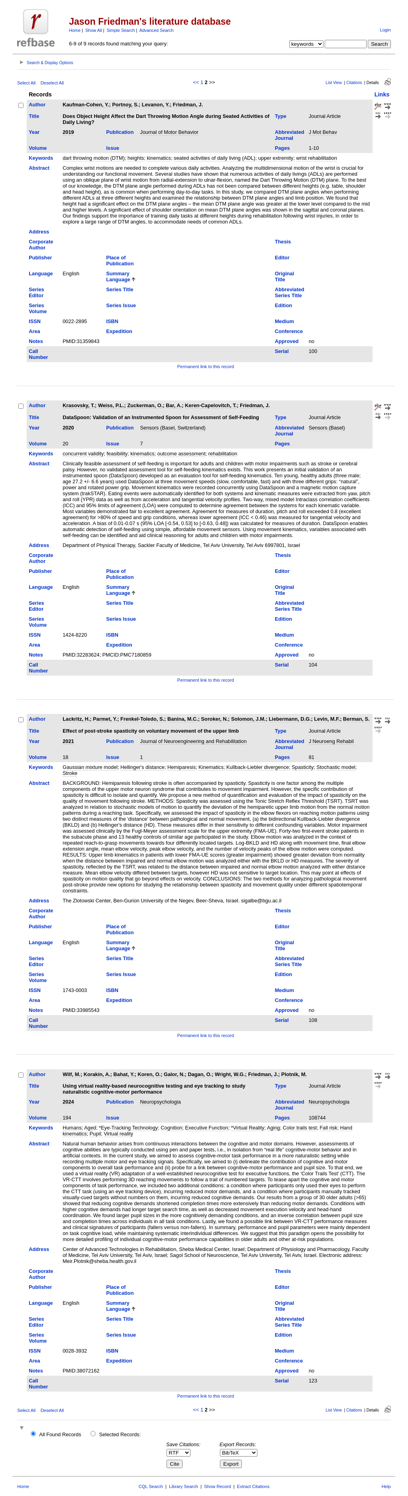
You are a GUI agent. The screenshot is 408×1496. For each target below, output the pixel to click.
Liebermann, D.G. (290, 719)
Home (74, 30)
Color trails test (300, 1128)
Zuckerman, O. (145, 405)
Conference (289, 331)
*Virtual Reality (248, 1128)
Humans (72, 1128)
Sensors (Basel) (327, 428)
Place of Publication (120, 261)
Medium (284, 321)
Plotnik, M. (294, 1074)
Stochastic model (335, 767)
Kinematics (211, 767)
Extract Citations (253, 1486)
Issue (113, 148)
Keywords (41, 158)
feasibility (117, 454)
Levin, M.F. (327, 719)
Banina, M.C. (182, 719)
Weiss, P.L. (111, 405)
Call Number (38, 354)
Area (34, 331)
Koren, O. (149, 1074)
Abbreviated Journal (289, 135)
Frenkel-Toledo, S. (142, 719)
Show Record (217, 1486)
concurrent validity (83, 454)
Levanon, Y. (156, 105)
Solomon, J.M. (248, 719)
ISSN (35, 321)
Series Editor (36, 292)
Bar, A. (174, 405)
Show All (93, 30)
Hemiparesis (181, 767)
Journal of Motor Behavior (169, 132)
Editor (282, 258)
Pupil (95, 1134)
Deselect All (52, 82)
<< (196, 82)
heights (136, 158)
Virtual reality (118, 1134)
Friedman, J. (188, 105)
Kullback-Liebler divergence (257, 767)
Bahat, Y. (124, 1074)
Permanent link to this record (205, 366)
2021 (68, 741)
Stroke (70, 773)
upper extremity (275, 158)
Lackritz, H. (76, 719)
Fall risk (328, 1128)
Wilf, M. (71, 1074)
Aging (273, 1128)
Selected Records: (120, 1434)
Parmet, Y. (105, 719)
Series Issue (121, 305)
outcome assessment (181, 454)
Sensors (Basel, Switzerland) (173, 428)
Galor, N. (174, 1074)
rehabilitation (222, 454)
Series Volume (38, 308)
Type (280, 116)
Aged (90, 1128)
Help (386, 1486)
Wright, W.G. (230, 1074)
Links (382, 94)
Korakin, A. (97, 1074)
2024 (68, 1102)
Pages (282, 148)
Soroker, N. (214, 719)
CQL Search (151, 1486)
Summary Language (118, 276)
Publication (120, 132)
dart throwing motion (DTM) (94, 158)
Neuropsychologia (160, 1102)
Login (385, 29)
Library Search (183, 1486)
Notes (36, 341)
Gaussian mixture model (90, 767)
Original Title (284, 276)
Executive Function (206, 1128)
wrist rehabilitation (316, 158)
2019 (68, 132)
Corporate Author (41, 245)
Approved (287, 341)
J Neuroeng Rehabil (331, 741)
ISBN (112, 321)
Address (39, 232)
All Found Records (60, 1434)
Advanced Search (156, 30)
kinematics (159, 158)
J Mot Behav (323, 132)
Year (34, 132)
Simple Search (121, 30)
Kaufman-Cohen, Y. (86, 105)
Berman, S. (356, 719)
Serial (282, 351)
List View (334, 82)
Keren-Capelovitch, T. (211, 405)
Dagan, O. (200, 1074)
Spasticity (303, 767)
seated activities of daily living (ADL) (214, 158)
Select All (26, 82)
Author (37, 105)
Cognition (171, 1128)
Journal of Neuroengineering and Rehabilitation (193, 741)
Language (41, 273)
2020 (68, 428)
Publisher (40, 258)
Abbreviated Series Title (289, 292)
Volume (38, 148)
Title (34, 116)
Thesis (283, 242)
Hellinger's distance (142, 767)
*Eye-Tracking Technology (128, 1128)
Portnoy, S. (125, 105)
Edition (283, 305)
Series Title (119, 289)
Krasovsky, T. (79, 405)
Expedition (119, 331)
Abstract (39, 168)
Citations (354, 82)
